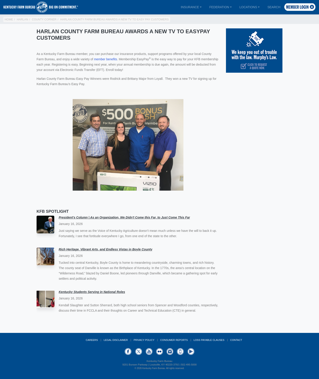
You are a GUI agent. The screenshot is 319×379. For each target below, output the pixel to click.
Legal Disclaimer (116, 340)
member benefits (105, 59)
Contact (236, 340)
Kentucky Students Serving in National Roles (92, 292)
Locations (248, 7)
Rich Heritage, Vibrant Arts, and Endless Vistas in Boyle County (105, 249)
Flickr (159, 351)
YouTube (149, 351)
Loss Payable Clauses (209, 340)
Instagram (170, 351)
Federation (219, 7)
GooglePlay (191, 351)
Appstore (180, 351)
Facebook (128, 351)
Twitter (138, 351)
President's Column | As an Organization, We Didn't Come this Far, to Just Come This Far (124, 217)
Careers (92, 340)
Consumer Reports (174, 340)
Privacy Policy (144, 340)
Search (273, 7)
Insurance (190, 7)
